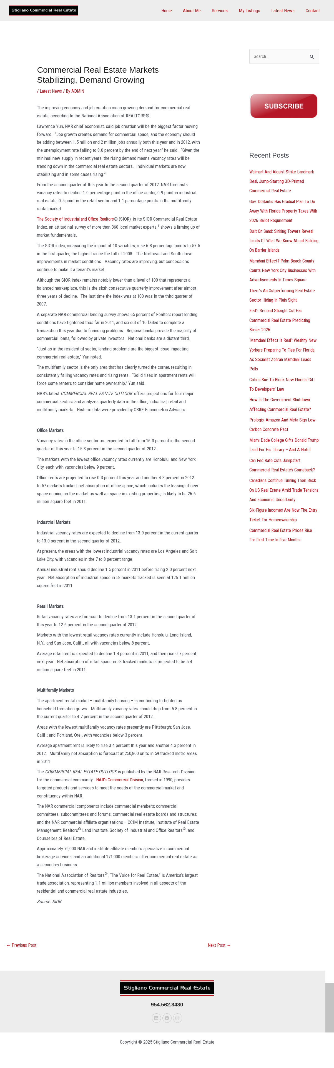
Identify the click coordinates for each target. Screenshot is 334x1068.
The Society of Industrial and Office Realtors (77, 219)
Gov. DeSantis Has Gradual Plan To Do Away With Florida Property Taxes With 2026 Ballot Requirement (283, 211)
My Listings (253, 10)
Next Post (219, 945)
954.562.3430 (167, 1005)
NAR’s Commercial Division (120, 779)
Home (175, 10)
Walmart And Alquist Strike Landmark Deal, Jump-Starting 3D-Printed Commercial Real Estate (283, 181)
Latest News (285, 10)
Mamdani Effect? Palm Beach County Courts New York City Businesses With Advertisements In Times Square (284, 270)
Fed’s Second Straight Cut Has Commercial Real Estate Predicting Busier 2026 (281, 319)
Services (225, 10)
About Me (199, 10)
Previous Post (22, 945)
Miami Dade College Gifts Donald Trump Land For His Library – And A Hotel (281, 448)
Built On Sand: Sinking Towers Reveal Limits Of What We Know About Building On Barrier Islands (283, 240)
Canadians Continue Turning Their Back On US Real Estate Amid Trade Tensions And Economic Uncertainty (282, 497)
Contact (314, 10)
